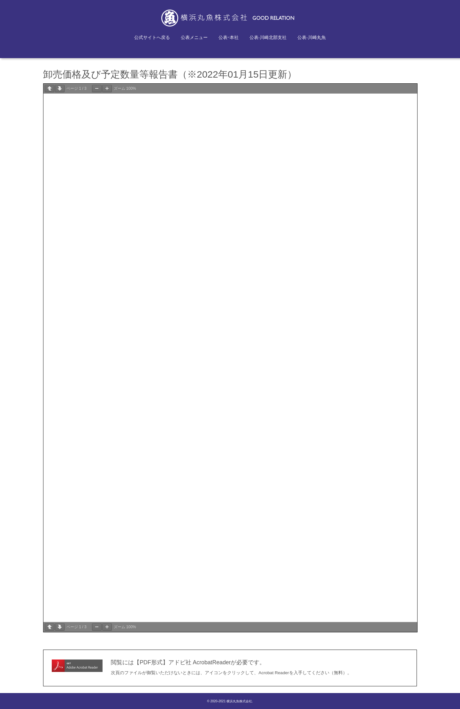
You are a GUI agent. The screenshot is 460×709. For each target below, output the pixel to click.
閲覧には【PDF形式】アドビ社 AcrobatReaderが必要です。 (188, 662)
